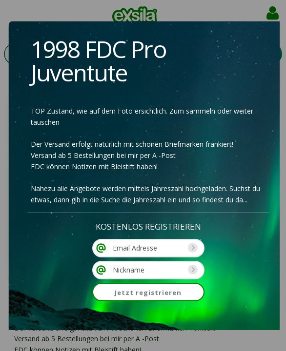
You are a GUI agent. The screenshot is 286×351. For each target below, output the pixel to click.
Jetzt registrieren (148, 292)
